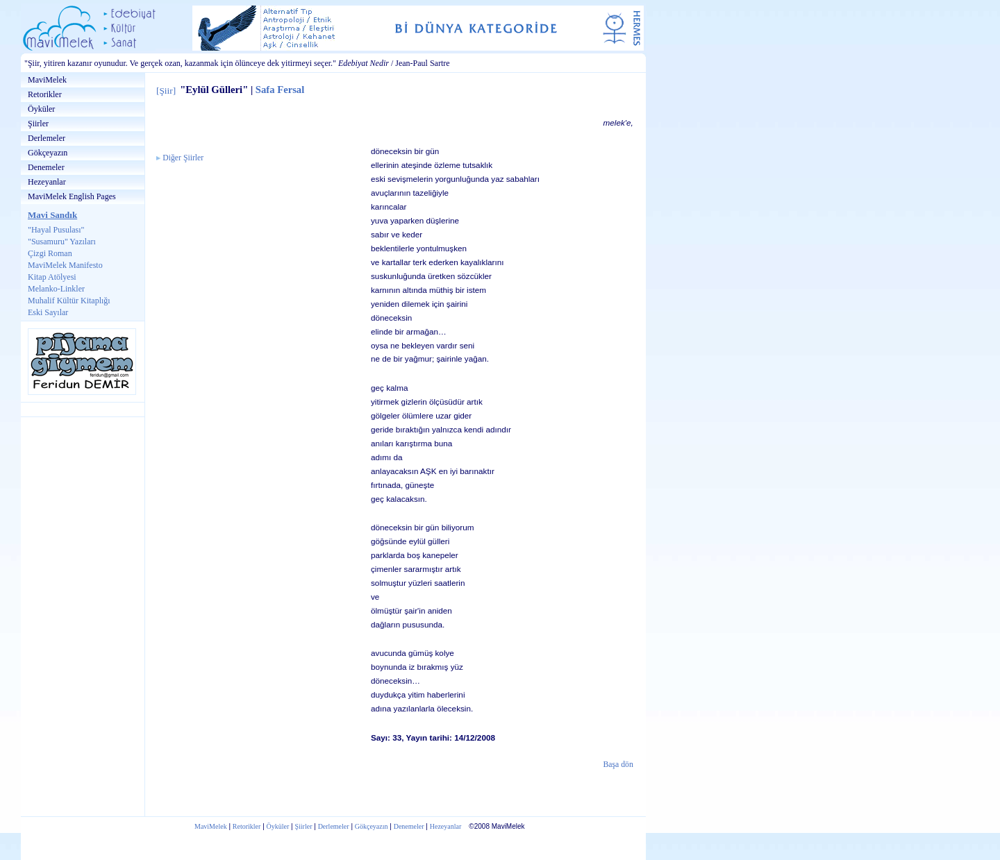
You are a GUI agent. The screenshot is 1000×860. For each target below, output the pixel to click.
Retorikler (45, 94)
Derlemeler (46, 138)
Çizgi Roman (50, 253)
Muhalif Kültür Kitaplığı (69, 300)
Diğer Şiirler (182, 157)
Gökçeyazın (47, 153)
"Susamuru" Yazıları (62, 241)
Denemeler (46, 167)
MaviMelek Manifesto (65, 265)
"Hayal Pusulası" (56, 230)
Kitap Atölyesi (52, 277)
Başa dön (618, 764)
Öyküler (41, 109)
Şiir (165, 90)
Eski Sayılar (48, 312)
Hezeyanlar (47, 182)
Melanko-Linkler (56, 289)
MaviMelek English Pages (72, 196)
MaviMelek (47, 80)
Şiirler (38, 123)
